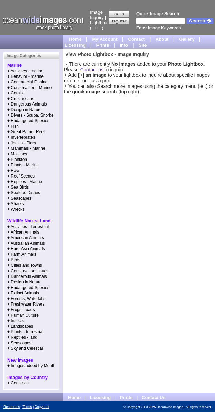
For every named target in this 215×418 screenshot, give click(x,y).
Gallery (186, 39)
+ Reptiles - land (22, 337)
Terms (27, 407)
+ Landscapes (20, 326)
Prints (102, 45)
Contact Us (154, 397)
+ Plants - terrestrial (25, 331)
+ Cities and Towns (24, 265)
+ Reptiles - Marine (24, 181)
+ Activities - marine (25, 71)
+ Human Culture (23, 315)
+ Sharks (15, 203)
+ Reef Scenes (21, 176)
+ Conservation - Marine (29, 87)
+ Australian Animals (26, 243)
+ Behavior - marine (25, 76)
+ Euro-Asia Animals (26, 248)
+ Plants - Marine (23, 165)
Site (143, 45)
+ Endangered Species (28, 120)
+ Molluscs (17, 154)
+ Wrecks (16, 209)
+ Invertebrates (21, 137)
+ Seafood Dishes (23, 192)
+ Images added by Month (31, 365)
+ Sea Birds (18, 187)
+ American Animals (25, 237)
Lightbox (98, 22)
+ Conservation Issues (27, 271)
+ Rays (13, 170)
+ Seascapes (19, 198)
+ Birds (13, 259)
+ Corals (15, 93)
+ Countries (18, 383)
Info (124, 45)
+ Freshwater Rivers (26, 304)
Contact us (91, 69)
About (162, 39)
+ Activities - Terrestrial (28, 226)
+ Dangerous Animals (27, 104)
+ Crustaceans (20, 98)
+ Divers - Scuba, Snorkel (30, 115)
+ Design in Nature (24, 109)
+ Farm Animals (21, 254)
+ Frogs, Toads (21, 309)
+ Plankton (17, 159)
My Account (105, 39)
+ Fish (13, 126)
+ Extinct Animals (23, 293)
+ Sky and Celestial (25, 348)
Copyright (42, 407)
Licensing (75, 45)
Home (75, 39)
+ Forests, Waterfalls (26, 298)
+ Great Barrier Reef (26, 131)
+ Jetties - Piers (21, 142)
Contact (136, 39)
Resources (11, 407)
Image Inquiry (97, 15)
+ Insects (15, 320)
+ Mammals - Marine (26, 148)
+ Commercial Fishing (27, 82)
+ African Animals (23, 232)
